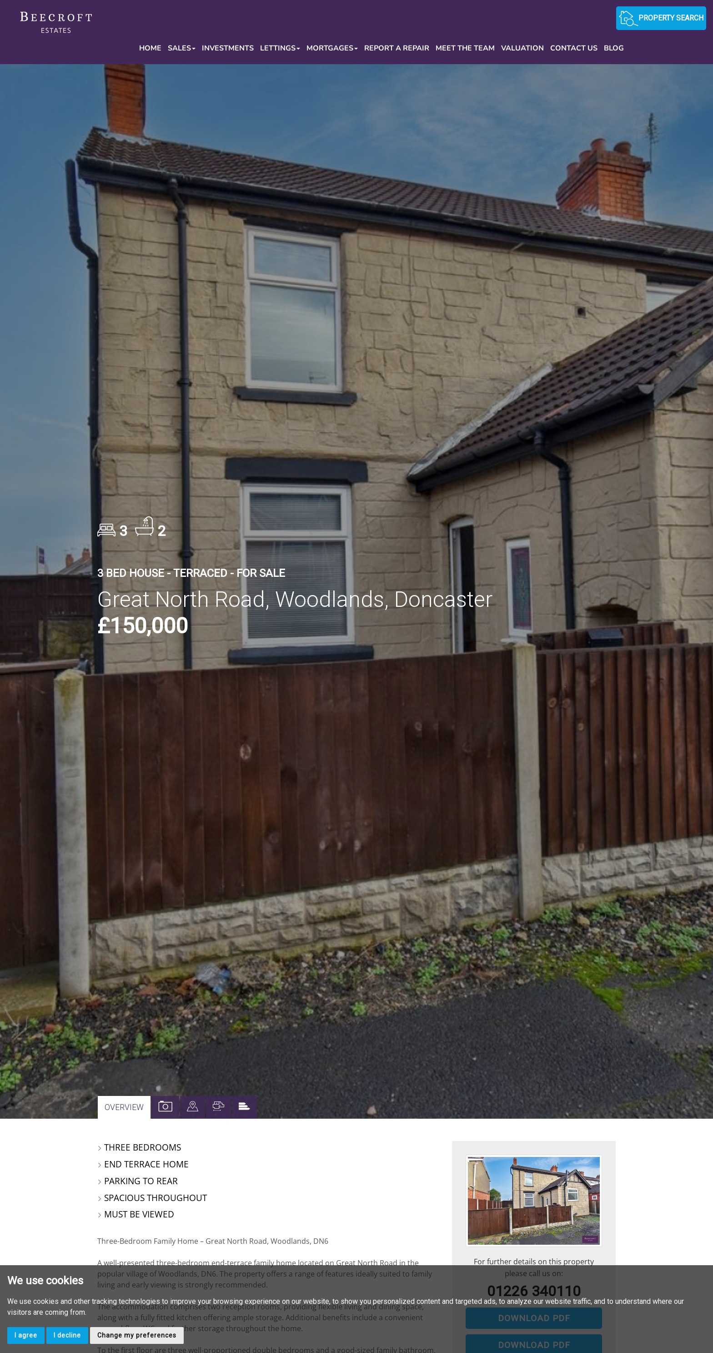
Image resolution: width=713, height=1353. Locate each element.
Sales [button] (182, 48)
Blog (614, 48)
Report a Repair (396, 48)
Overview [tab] (124, 1107)
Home (150, 48)
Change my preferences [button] (136, 1335)
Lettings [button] (280, 48)
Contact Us (574, 48)
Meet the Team (465, 48)
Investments (228, 48)
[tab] (192, 1107)
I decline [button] (67, 1335)
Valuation (522, 48)
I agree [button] (26, 1335)
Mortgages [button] (332, 48)
